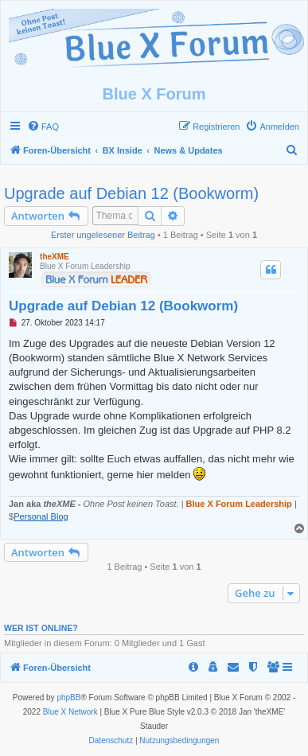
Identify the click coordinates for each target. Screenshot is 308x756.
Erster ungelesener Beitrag (103, 235)
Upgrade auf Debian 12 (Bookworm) (131, 193)
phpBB (68, 697)
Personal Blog (41, 516)
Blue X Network (70, 711)
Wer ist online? (41, 628)
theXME (54, 256)
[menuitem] (43, 126)
